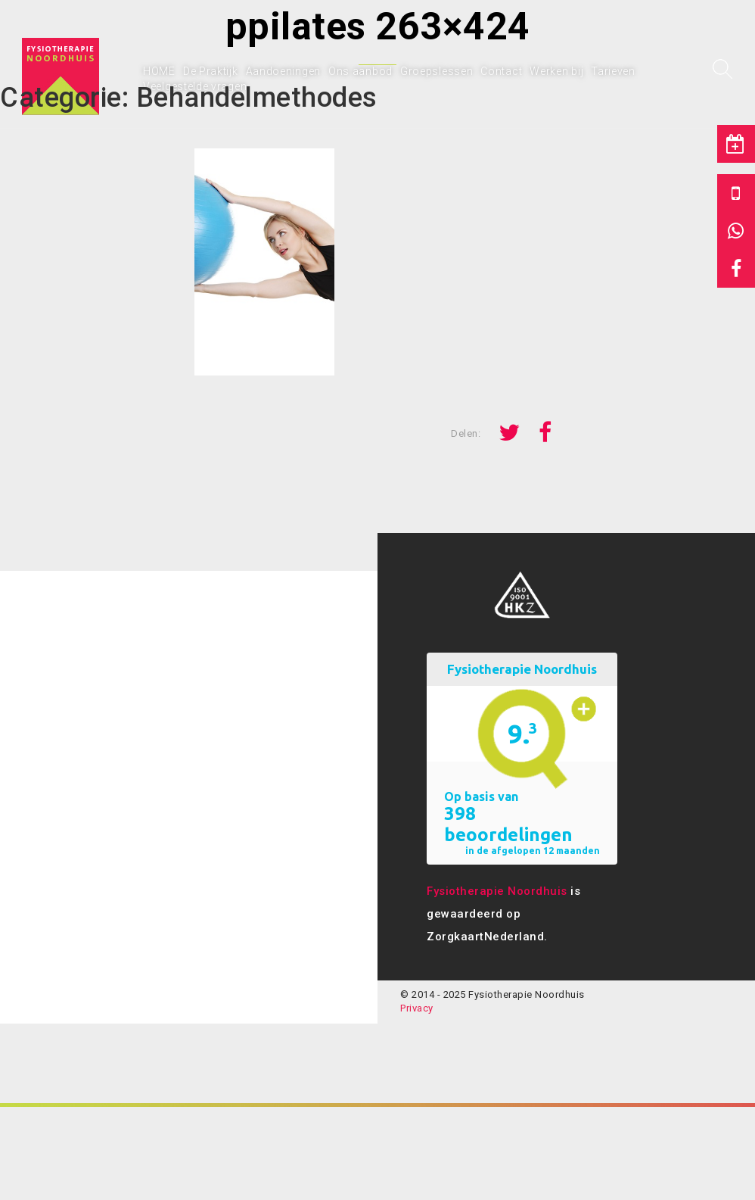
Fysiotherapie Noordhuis (497, 891)
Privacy (416, 1008)
